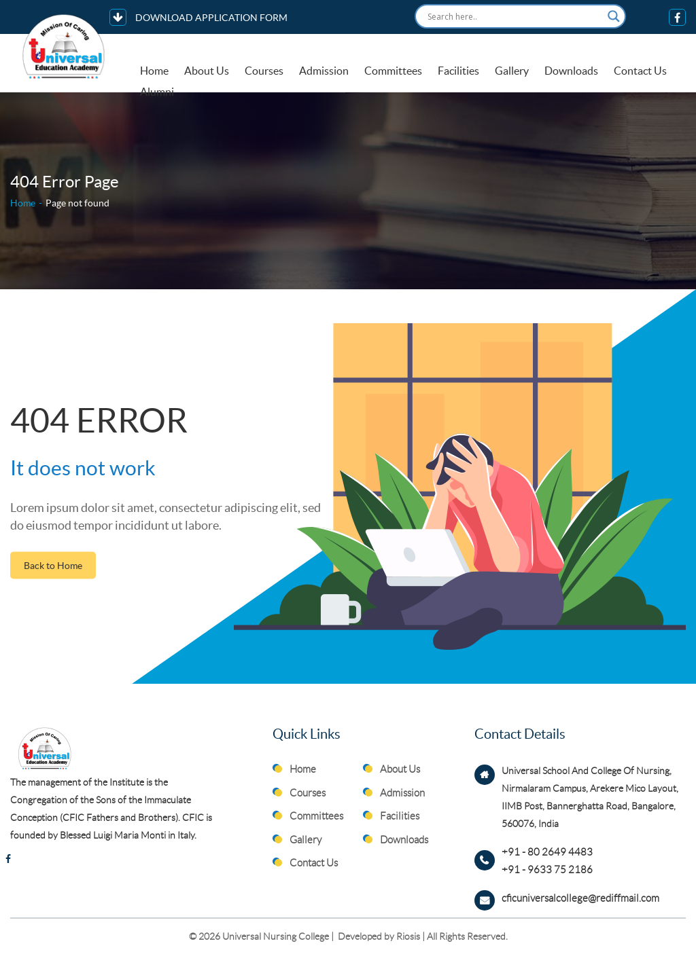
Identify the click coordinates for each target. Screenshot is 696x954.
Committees (393, 71)
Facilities (458, 71)
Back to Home (53, 564)
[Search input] (514, 16)
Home (154, 71)
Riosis (408, 936)
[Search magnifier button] (613, 16)
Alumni (157, 92)
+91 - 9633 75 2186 (547, 869)
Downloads (571, 71)
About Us (206, 71)
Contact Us (640, 71)
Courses (264, 71)
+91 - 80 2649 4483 (547, 852)
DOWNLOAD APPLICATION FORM (198, 17)
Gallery (512, 71)
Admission (324, 71)
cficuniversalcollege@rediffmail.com (580, 898)
